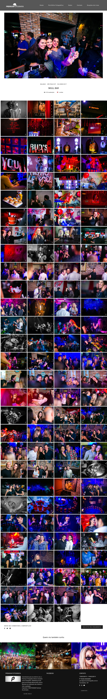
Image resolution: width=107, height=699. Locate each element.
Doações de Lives (93, 5)
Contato (79, 5)
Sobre (70, 5)
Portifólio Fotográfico (55, 5)
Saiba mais (28, 693)
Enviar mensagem (86, 678)
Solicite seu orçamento (92, 627)
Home (42, 5)
